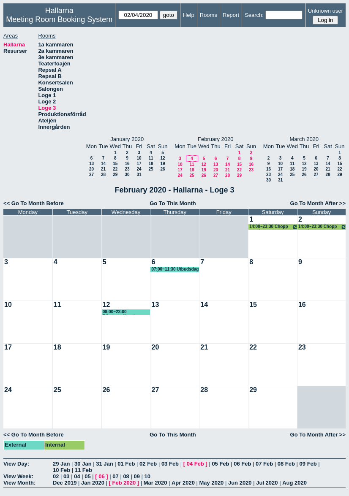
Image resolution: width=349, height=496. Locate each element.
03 (66, 476)
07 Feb (264, 464)
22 (115, 169)
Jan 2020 (92, 483)
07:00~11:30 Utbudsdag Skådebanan (175, 269)
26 (162, 169)
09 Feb (308, 464)
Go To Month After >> (318, 203)
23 (127, 169)
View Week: (18, 476)
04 (77, 476)
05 (87, 476)
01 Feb (126, 464)
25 (150, 169)
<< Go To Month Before (33, 203)
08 (126, 476)
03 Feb (170, 464)
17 (138, 163)
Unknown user (325, 11)
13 (91, 163)
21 (103, 169)
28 (103, 174)
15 (115, 163)
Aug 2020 (294, 483)
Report (231, 15)
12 (162, 158)
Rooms (208, 15)
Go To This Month (173, 203)
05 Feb (220, 464)
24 (138, 169)
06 (101, 476)
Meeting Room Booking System (59, 19)
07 (115, 476)
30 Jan (82, 464)
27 (91, 174)
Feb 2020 (124, 483)
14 (103, 163)
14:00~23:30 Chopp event (273, 227)
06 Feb (242, 464)
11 (150, 158)
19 (162, 163)
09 (136, 476)
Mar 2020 (155, 483)
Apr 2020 (183, 483)
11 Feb (83, 470)
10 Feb (61, 470)
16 (127, 163)
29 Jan (61, 464)
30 (127, 174)
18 (150, 163)
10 (138, 158)
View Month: (19, 483)
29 (115, 174)
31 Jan (104, 464)
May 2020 (211, 483)
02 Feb (148, 464)
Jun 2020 (240, 483)
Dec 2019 (64, 483)
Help (188, 15)
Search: (254, 15)
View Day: (16, 464)
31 (138, 174)
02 (56, 476)
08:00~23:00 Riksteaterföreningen (124, 312)
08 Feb (286, 464)
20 (91, 169)
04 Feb (195, 464)
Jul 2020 (267, 483)
